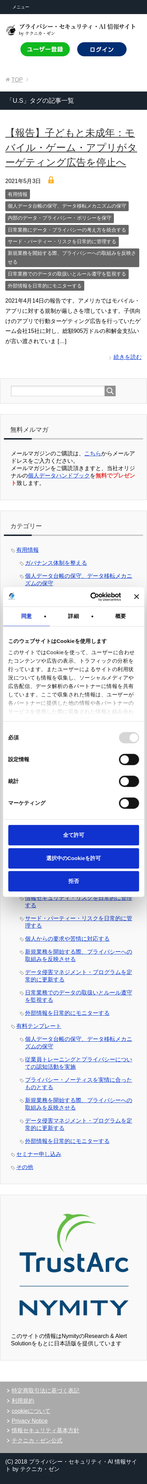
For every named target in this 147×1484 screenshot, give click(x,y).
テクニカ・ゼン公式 (37, 1441)
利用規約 (23, 1401)
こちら (92, 453)
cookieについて (31, 1411)
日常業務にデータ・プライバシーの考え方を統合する (67, 230)
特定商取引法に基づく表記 (45, 1391)
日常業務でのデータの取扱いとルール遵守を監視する (67, 274)
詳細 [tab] (73, 616)
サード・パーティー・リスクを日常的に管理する (62, 241)
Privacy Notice (30, 1421)
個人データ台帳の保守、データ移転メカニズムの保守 (67, 206)
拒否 (73, 881)
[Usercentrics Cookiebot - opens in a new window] (91, 596)
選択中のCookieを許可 (73, 858)
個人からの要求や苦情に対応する (67, 939)
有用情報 (17, 194)
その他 (24, 1167)
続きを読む (128, 357)
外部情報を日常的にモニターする (45, 286)
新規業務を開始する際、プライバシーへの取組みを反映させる (72, 257)
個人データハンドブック (59, 476)
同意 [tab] (26, 616)
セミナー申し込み (38, 1154)
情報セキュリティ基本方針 (45, 1430)
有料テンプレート (38, 1026)
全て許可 (73, 835)
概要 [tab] (120, 616)
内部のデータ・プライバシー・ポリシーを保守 (59, 218)
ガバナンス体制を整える (56, 563)
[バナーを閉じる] (136, 596)
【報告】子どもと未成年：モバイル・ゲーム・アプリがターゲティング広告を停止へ (71, 147)
